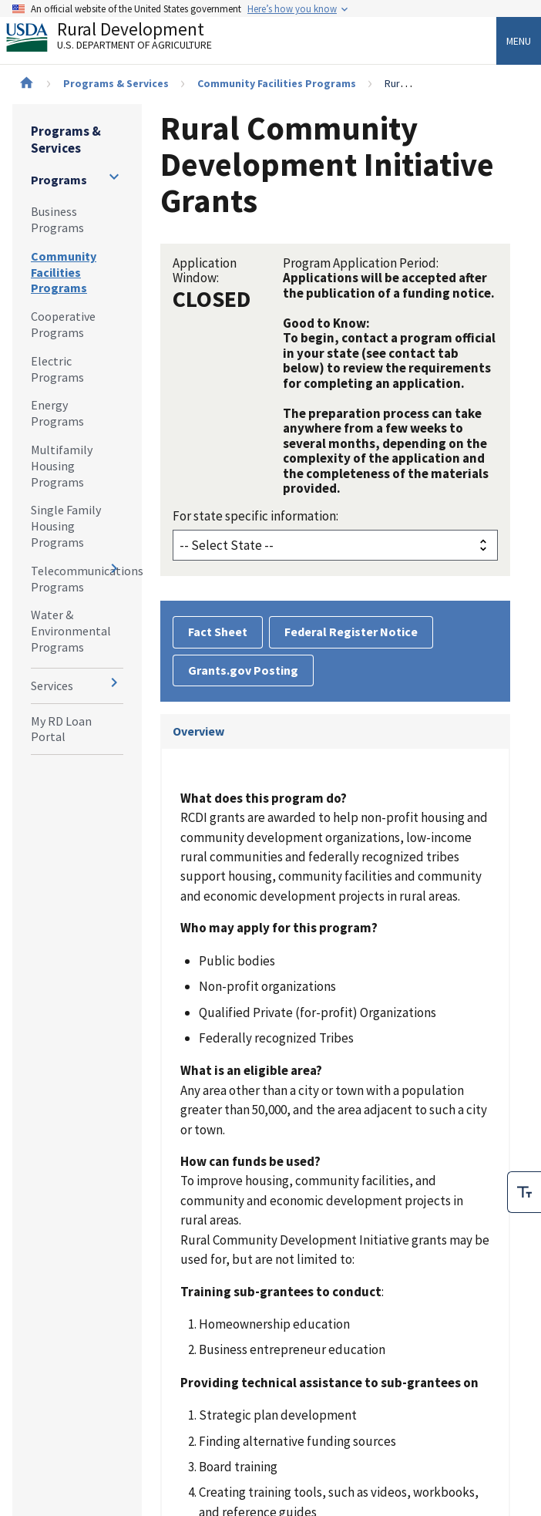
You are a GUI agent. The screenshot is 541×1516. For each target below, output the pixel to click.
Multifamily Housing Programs (61, 466)
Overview (198, 731)
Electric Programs (57, 369)
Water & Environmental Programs (71, 631)
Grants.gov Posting (243, 670)
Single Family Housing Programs (66, 526)
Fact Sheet (217, 631)
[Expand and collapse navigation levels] (114, 176)
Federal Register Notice (351, 631)
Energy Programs (57, 413)
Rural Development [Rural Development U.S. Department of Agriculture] (121, 39)
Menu (518, 41)
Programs (59, 179)
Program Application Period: (361, 262)
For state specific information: (255, 515)
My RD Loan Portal (61, 729)
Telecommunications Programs (77, 579)
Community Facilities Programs (276, 83)
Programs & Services (116, 83)
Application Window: (205, 270)
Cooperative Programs (63, 324)
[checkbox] (524, 1192)
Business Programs (57, 219)
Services (52, 685)
